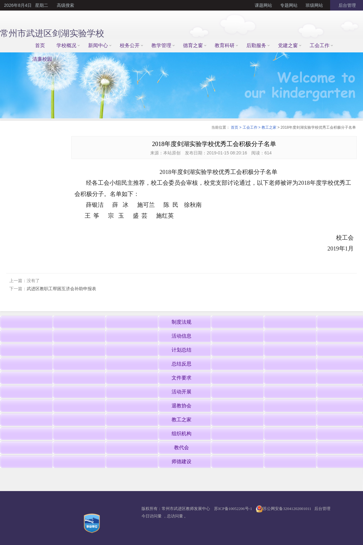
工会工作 (319, 45)
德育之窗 (193, 45)
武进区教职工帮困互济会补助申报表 (61, 288)
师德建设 (181, 461)
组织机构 (181, 433)
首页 (40, 45)
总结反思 (181, 363)
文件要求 (181, 377)
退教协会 (181, 405)
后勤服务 (256, 45)
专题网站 (289, 5)
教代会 (181, 447)
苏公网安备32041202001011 (287, 508)
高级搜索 (65, 5)
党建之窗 (288, 45)
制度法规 (181, 322)
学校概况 (66, 45)
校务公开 (130, 45)
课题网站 (263, 5)
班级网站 (314, 5)
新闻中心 (98, 45)
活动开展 (181, 391)
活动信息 (181, 336)
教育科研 (225, 45)
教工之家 (269, 127)
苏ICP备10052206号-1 (233, 508)
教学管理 (161, 45)
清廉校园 (42, 59)
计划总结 (181, 349)
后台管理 (346, 5)
